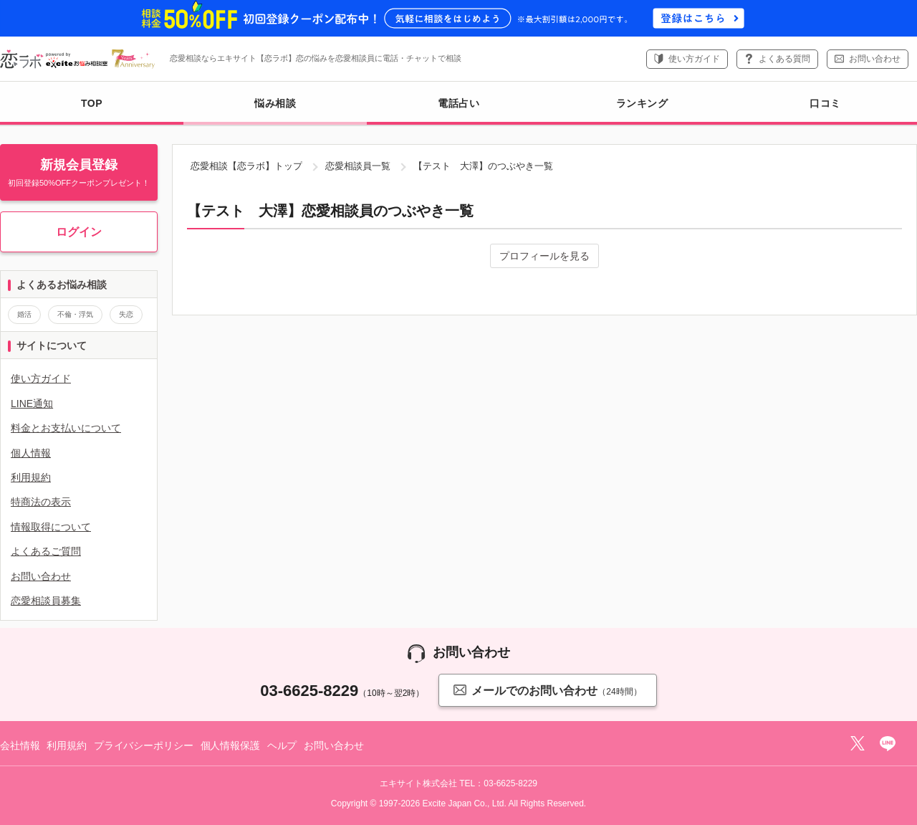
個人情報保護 (230, 745)
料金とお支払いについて (66, 428)
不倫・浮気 (75, 314)
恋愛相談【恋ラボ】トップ (246, 166)
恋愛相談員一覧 (357, 166)
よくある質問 (784, 59)
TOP (91, 103)
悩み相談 (275, 111)
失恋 (126, 314)
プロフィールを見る (544, 256)
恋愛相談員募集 (46, 600)
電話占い (458, 103)
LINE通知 (32, 403)
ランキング (642, 103)
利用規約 (31, 477)
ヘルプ (282, 745)
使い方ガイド (694, 59)
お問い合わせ (875, 59)
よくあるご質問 (46, 551)
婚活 (24, 314)
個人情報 (31, 453)
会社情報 (19, 745)
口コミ (825, 103)
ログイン (79, 232)
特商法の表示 (41, 501)
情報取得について (51, 527)
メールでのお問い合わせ (547, 690)
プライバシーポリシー (143, 745)
